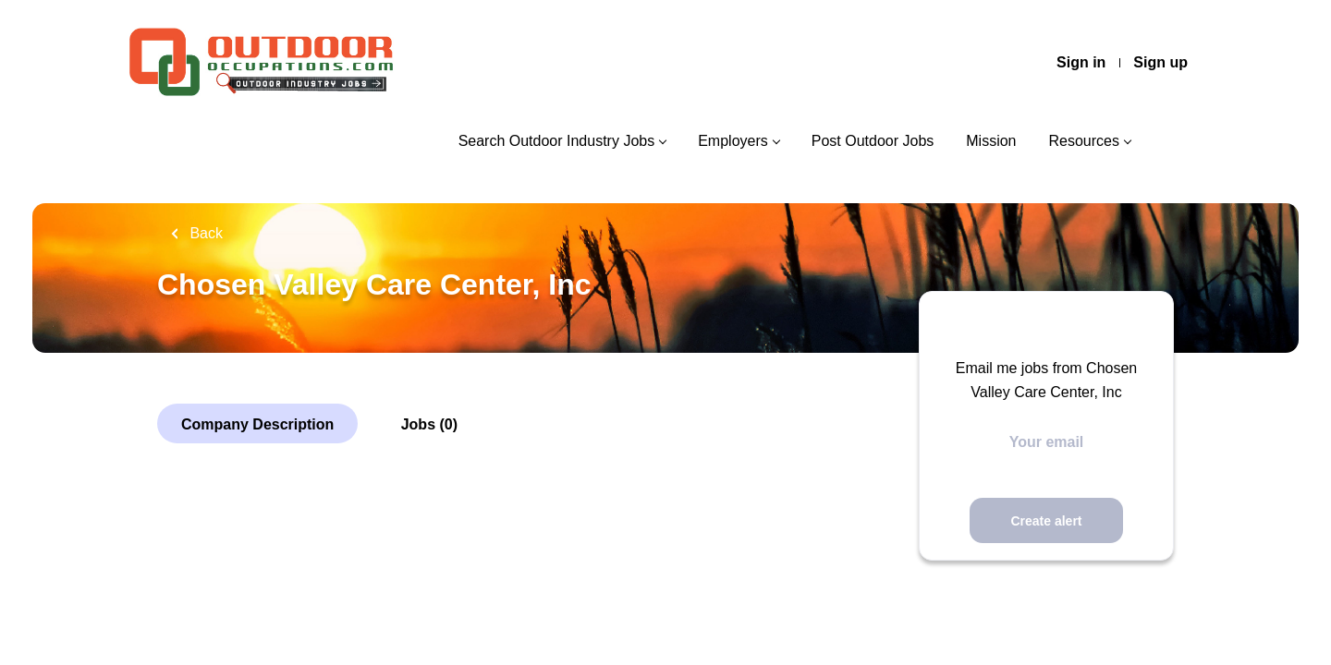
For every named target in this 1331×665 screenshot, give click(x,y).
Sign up (1160, 62)
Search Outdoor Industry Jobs (556, 141)
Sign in (1080, 62)
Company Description (257, 424)
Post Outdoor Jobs (873, 141)
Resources (1084, 141)
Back (204, 233)
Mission (991, 141)
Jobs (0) (429, 424)
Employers (733, 141)
